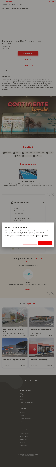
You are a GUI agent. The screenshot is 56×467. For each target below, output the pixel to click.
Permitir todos (45, 243)
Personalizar (29, 243)
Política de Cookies (41, 236)
